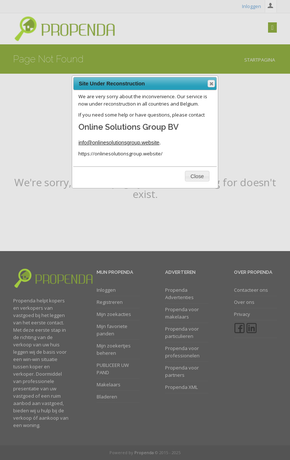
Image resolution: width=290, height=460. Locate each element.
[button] (211, 83)
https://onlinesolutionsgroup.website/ (120, 153)
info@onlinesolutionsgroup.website (118, 143)
